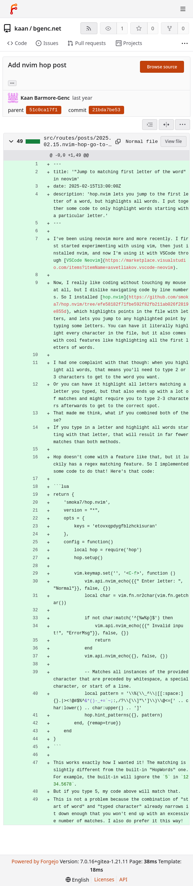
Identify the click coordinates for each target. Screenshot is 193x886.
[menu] (182, 124)
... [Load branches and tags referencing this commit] (12, 82)
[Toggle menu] (182, 9)
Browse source (162, 67)
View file (173, 141)
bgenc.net (47, 28)
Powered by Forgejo (35, 861)
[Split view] (166, 124)
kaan (21, 28)
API (123, 879)
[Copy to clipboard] (118, 141)
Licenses (104, 879)
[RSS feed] (88, 28)
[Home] (14, 9)
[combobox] (149, 124)
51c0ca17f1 (44, 110)
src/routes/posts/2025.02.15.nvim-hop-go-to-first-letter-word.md (77, 141)
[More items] (184, 43)
